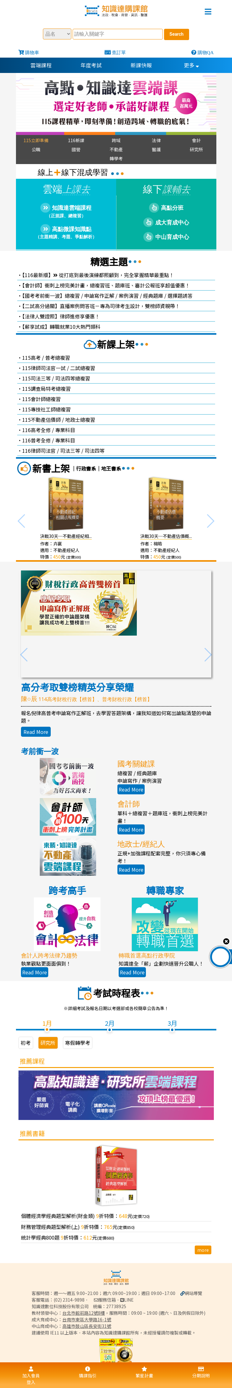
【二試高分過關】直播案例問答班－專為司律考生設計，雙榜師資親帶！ (101, 306)
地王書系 (111, 468)
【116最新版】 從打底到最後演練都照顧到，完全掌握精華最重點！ (98, 275)
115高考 (31, 357)
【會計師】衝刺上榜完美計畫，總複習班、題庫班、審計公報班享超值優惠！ (106, 285)
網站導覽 (193, 1293)
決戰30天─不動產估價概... (166, 536)
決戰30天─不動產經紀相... (66, 536)
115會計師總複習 (41, 399)
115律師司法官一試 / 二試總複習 (58, 368)
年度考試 (91, 65)
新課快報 (141, 65)
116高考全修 (36, 430)
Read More (35, 731)
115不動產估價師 (41, 419)
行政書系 (86, 468)
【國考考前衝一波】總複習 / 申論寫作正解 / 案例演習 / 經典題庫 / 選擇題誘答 (107, 295)
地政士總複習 (80, 419)
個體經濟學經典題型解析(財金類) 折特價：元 (85, 1216)
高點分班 (166, 207)
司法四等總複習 (72, 378)
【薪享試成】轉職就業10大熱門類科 (61, 326)
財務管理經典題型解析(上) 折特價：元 (78, 1227)
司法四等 (95, 450)
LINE (127, 1299)
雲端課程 (41, 65)
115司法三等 (36, 378)
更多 (191, 65)
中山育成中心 (166, 237)
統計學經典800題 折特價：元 (67, 1237)
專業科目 (65, 430)
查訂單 (119, 52)
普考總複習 (57, 357)
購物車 (32, 52)
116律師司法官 (39, 450)
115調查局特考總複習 (46, 388)
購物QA (206, 52)
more (203, 1250)
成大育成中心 (166, 222)
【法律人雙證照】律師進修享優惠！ (61, 316)
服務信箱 (105, 1299)
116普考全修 (36, 440)
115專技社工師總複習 (46, 409)
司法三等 (70, 450)
